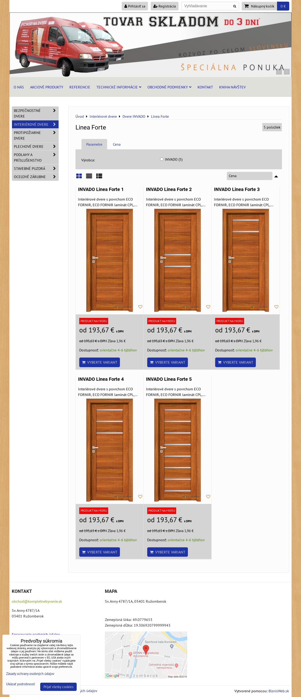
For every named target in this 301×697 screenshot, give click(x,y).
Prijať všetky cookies (58, 687)
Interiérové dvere (36, 124)
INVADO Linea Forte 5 (169, 379)
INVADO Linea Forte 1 (101, 189)
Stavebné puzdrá (36, 168)
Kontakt (205, 87)
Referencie (79, 87)
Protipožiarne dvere (36, 135)
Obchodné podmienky (169, 87)
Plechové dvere (36, 146)
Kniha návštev (232, 87)
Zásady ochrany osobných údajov (30, 673)
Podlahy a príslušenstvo (36, 157)
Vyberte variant (99, 362)
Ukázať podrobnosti (20, 684)
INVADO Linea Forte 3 (237, 189)
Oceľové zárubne (36, 177)
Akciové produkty (46, 87)
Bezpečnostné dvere (36, 113)
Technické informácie (118, 87)
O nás (19, 87)
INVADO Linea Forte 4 (101, 379)
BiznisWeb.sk (279, 691)
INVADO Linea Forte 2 (169, 189)
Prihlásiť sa (134, 6)
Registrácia (164, 6)
